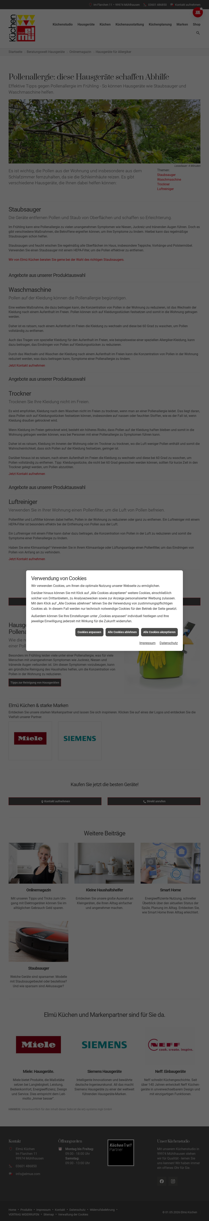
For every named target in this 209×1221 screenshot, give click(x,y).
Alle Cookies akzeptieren (159, 632)
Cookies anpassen (89, 632)
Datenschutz (169, 643)
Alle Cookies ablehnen (122, 632)
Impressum (147, 643)
